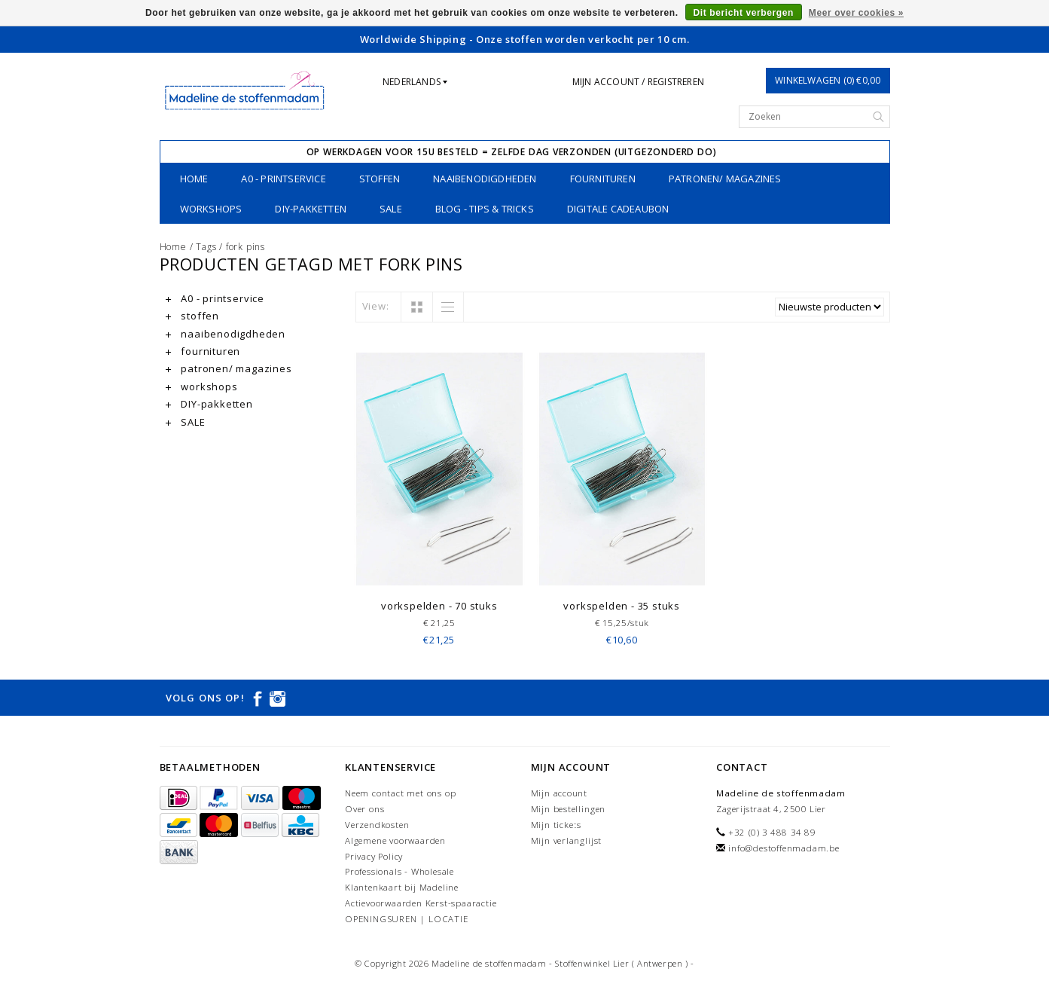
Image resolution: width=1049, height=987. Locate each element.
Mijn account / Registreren (638, 81)
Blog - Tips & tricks (484, 208)
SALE (391, 208)
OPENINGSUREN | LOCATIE (406, 918)
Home (194, 178)
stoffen (379, 178)
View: (375, 306)
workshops (211, 208)
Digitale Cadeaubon (618, 208)
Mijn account (559, 793)
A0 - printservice (283, 178)
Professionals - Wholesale (399, 871)
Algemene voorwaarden (395, 840)
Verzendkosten (377, 824)
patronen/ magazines (725, 178)
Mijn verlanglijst (566, 840)
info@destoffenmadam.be (784, 848)
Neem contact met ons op (400, 793)
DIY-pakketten (310, 208)
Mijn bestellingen (568, 808)
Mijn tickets (556, 824)
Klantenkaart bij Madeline (402, 887)
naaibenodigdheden (484, 178)
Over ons (364, 808)
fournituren (603, 178)
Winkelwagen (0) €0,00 (827, 80)
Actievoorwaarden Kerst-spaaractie (420, 903)
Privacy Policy (374, 856)
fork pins (245, 246)
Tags (206, 246)
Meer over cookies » (856, 13)
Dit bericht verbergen (744, 13)
